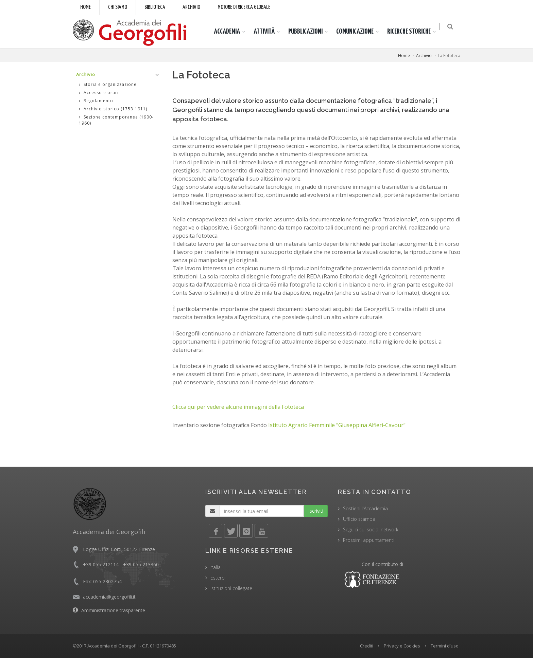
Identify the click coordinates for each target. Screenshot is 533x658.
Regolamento (96, 101)
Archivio (191, 7)
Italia (215, 567)
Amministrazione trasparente (113, 610)
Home (85, 7)
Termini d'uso (445, 646)
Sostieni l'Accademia (365, 508)
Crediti (366, 646)
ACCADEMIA (230, 31)
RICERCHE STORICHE (412, 31)
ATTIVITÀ (267, 31)
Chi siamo (117, 7)
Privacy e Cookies (402, 646)
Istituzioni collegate (231, 588)
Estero (217, 577)
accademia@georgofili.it (109, 596)
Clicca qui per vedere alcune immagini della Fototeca (238, 406)
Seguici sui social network (370, 529)
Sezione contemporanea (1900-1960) (116, 120)
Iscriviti (315, 511)
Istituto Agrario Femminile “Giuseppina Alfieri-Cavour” (337, 425)
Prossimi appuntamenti (368, 540)
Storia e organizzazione (108, 84)
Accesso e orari (99, 92)
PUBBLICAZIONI (309, 31)
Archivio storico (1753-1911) (113, 109)
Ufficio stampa (359, 519)
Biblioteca (154, 7)
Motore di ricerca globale (244, 7)
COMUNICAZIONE (358, 31)
